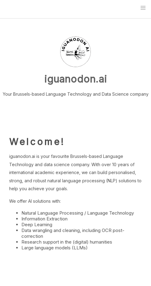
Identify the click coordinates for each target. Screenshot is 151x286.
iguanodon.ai (75, 79)
